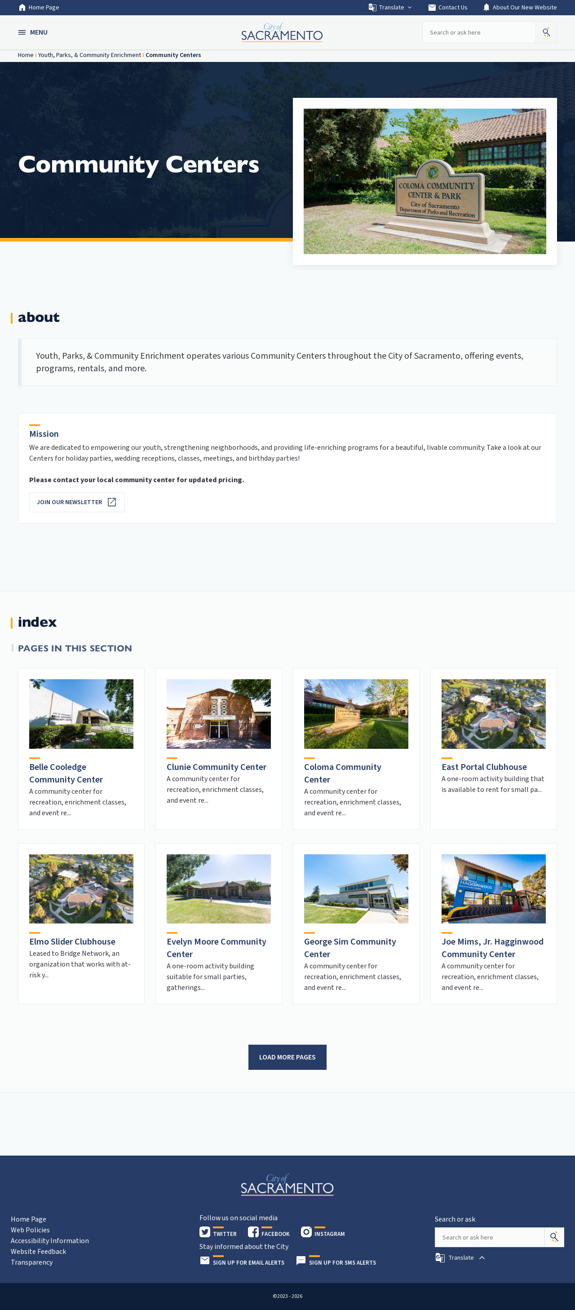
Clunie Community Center (216, 767)
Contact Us (448, 7)
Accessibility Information (50, 1241)
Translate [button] (390, 7)
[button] (34, 32)
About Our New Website (519, 7)
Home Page (38, 7)
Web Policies (30, 1230)
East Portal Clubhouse (484, 767)
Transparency (32, 1262)
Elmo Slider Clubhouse (72, 942)
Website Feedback (38, 1252)
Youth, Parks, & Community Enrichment (89, 55)
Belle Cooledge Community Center (66, 773)
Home (26, 55)
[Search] (554, 1237)
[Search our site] (478, 32)
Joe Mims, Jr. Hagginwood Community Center (493, 948)
